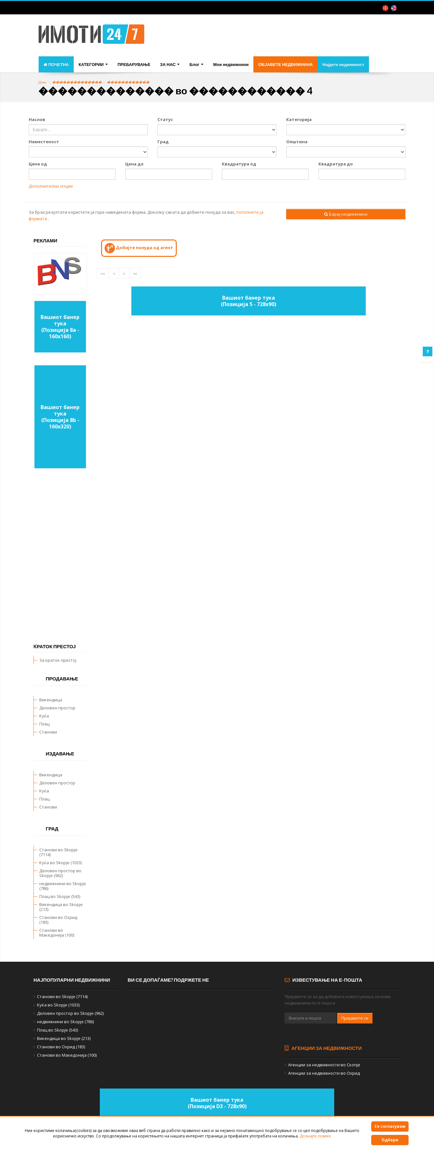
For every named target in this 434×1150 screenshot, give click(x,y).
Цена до (134, 164)
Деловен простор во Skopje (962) (60, 873)
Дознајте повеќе (315, 1136)
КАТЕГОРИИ (93, 64)
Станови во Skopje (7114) (58, 852)
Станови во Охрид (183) (58, 919)
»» (135, 273)
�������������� (77, 82)
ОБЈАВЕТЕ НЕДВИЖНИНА (285, 64)
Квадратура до (335, 164)
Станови (48, 732)
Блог (196, 64)
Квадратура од (239, 164)
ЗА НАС (170, 64)
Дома (42, 82)
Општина (296, 142)
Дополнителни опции (51, 186)
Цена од (38, 164)
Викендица (50, 700)
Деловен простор (57, 708)
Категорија (299, 119)
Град (163, 142)
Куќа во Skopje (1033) (60, 862)
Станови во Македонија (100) (56, 932)
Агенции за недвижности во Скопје (324, 1065)
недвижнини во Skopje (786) (62, 886)
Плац (44, 724)
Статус (165, 119)
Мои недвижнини (231, 64)
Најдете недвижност (343, 64)
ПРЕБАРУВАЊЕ (134, 64)
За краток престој (57, 660)
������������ (128, 82)
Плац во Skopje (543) (59, 896)
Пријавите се (354, 1018)
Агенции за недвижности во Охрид (324, 1073)
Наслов (37, 119)
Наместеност (44, 142)
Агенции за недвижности (323, 1048)
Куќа (44, 716)
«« (102, 273)
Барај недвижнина (345, 214)
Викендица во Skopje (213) (61, 907)
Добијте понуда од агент (139, 248)
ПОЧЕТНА (56, 64)
